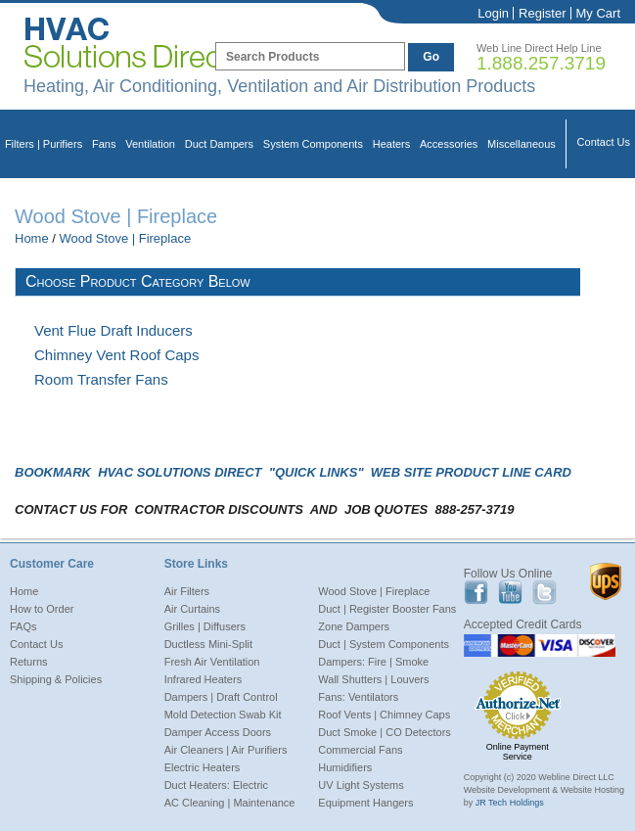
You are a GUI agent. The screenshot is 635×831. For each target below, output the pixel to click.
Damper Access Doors (217, 732)
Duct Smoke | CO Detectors (384, 732)
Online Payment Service (517, 752)
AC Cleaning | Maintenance (229, 802)
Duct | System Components (383, 644)
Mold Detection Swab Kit (223, 714)
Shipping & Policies (56, 679)
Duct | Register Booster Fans (387, 609)
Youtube (510, 592)
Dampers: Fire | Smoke (373, 662)
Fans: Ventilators (358, 697)
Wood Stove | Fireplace (126, 238)
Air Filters (186, 591)
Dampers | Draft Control (221, 697)
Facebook (476, 592)
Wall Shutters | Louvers (373, 679)
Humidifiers (345, 767)
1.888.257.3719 (541, 63)
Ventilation (150, 144)
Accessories (448, 144)
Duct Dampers (219, 144)
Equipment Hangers (365, 802)
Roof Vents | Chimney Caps (384, 714)
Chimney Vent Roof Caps (116, 354)
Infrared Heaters (203, 679)
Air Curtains (192, 609)
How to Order (41, 609)
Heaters (392, 144)
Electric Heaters (202, 767)
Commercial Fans (360, 750)
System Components (313, 144)
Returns (29, 662)
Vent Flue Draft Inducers (113, 330)
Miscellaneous (521, 144)
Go (431, 57)
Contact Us (603, 142)
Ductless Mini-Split (208, 644)
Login (493, 13)
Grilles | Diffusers (205, 626)
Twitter (544, 592)
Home (32, 238)
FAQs (23, 626)
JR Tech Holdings (510, 803)
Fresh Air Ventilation (212, 662)
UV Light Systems (360, 785)
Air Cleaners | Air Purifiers (226, 750)
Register (542, 13)
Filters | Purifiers (43, 144)
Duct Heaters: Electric (216, 785)
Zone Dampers (353, 626)
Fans (103, 144)
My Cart (598, 13)
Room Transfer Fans (101, 379)
